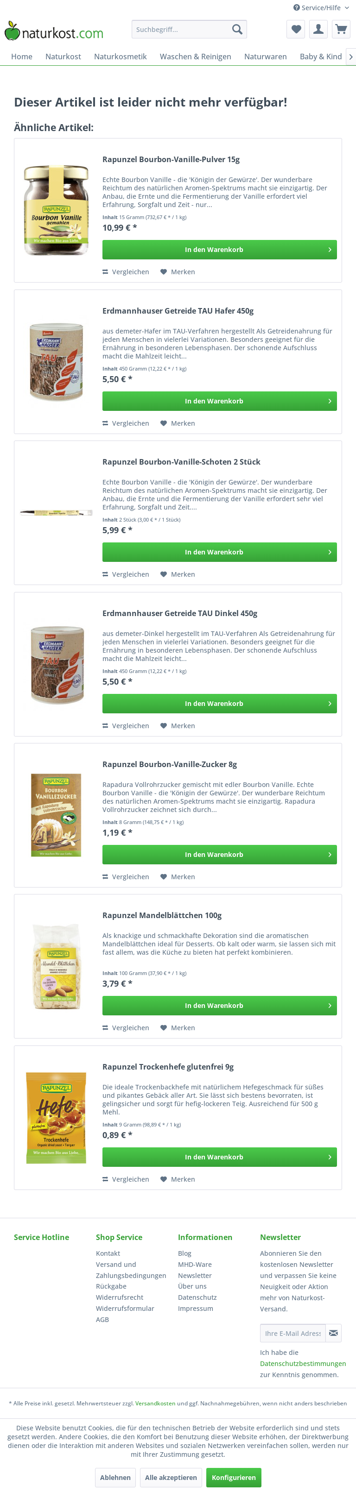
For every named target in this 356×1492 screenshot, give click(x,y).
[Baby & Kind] (321, 56)
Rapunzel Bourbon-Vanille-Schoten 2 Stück (181, 462)
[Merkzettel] (295, 29)
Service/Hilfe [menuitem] (318, 7)
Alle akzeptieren (171, 1477)
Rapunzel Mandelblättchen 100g (162, 915)
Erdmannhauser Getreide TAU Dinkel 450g (179, 613)
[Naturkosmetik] (120, 56)
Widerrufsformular (125, 1308)
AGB (102, 1319)
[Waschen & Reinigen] (195, 56)
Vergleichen (125, 271)
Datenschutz (197, 1297)
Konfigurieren (234, 1477)
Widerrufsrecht (119, 1297)
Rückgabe (111, 1286)
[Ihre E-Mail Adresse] (293, 1333)
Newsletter (195, 1275)
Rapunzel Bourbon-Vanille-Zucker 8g (169, 764)
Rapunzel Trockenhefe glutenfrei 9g (168, 1067)
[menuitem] (190, 29)
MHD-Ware (195, 1264)
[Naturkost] (63, 56)
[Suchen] (237, 29)
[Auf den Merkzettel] (177, 271)
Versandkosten (155, 1403)
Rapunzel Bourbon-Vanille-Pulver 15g (171, 159)
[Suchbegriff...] (190, 29)
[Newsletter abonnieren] (333, 1333)
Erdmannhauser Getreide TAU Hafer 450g (178, 311)
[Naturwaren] (265, 56)
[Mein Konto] (318, 29)
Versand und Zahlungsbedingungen (131, 1270)
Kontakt (108, 1253)
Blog (184, 1253)
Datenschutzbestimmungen (303, 1363)
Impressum (195, 1308)
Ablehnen (115, 1477)
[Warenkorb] (341, 29)
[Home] (22, 56)
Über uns (192, 1286)
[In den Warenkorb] (219, 249)
